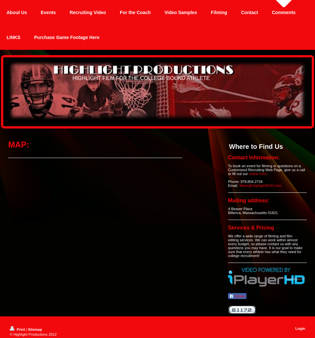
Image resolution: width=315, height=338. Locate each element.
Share (237, 296)
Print (18, 329)
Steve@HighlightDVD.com (260, 186)
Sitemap (35, 329)
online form (258, 174)
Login (300, 328)
